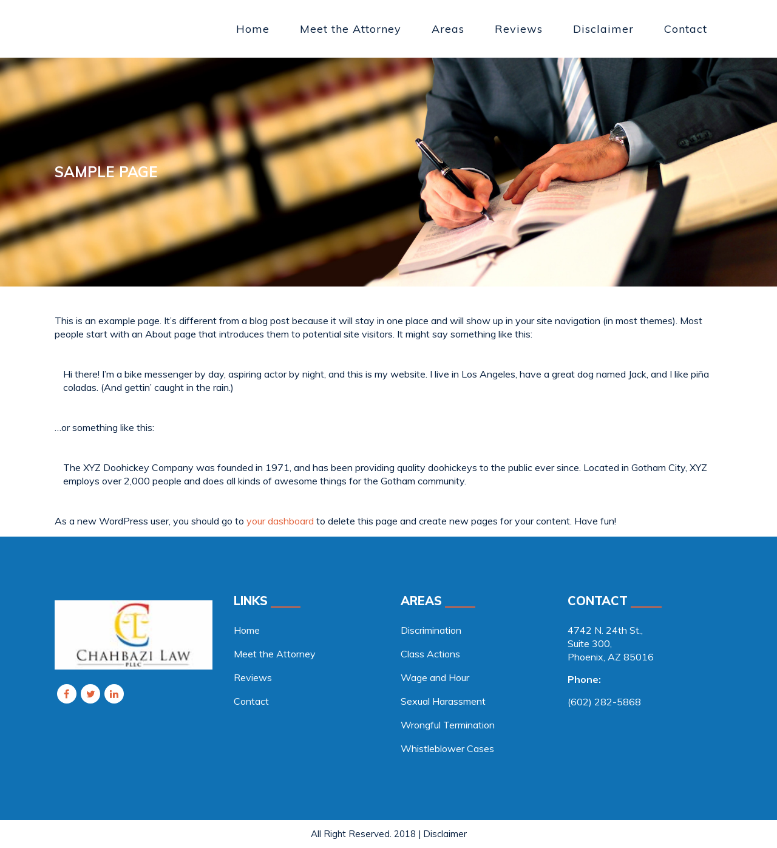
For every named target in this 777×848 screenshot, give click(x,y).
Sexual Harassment (443, 701)
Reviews (253, 677)
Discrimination (431, 630)
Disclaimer (445, 834)
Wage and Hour (435, 677)
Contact (251, 701)
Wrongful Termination (448, 725)
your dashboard (280, 521)
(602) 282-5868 (604, 702)
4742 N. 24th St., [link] (605, 630)
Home (247, 630)
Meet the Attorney (275, 654)
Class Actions (430, 654)
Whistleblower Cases (447, 748)
